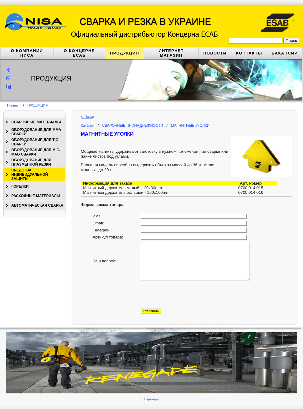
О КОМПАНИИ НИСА (27, 53)
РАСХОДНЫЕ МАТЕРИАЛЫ (35, 196)
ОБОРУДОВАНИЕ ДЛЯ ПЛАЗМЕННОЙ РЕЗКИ (31, 162)
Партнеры (151, 399)
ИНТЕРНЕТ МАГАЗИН (171, 53)
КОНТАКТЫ (249, 53)
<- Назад (87, 116)
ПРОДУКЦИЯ (124, 53)
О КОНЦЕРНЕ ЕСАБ (79, 53)
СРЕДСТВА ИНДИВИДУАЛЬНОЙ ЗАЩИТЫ (29, 174)
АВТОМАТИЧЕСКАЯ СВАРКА (37, 205)
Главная (13, 105)
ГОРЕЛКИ (19, 186)
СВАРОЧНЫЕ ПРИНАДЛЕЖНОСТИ (132, 125)
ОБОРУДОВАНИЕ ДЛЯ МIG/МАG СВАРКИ (35, 152)
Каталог (87, 125)
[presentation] (187, 294)
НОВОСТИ (214, 53)
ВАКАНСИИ (285, 53)
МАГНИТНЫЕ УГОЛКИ (190, 125)
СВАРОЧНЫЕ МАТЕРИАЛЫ (36, 122)
